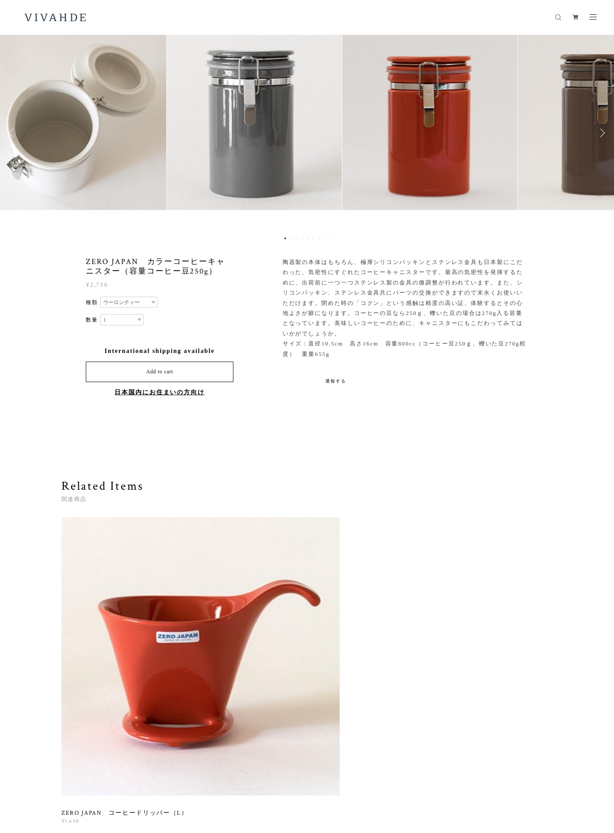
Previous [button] (13, 133)
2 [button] (291, 238)
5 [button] (308, 238)
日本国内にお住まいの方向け (160, 392)
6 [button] (313, 238)
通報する (335, 381)
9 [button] (330, 238)
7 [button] (319, 238)
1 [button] (285, 238)
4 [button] (302, 238)
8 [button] (325, 238)
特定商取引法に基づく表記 (227, 781)
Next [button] (601, 133)
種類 (92, 302)
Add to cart (159, 372)
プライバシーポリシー (161, 781)
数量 (92, 320)
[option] (307, 133)
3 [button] (296, 238)
